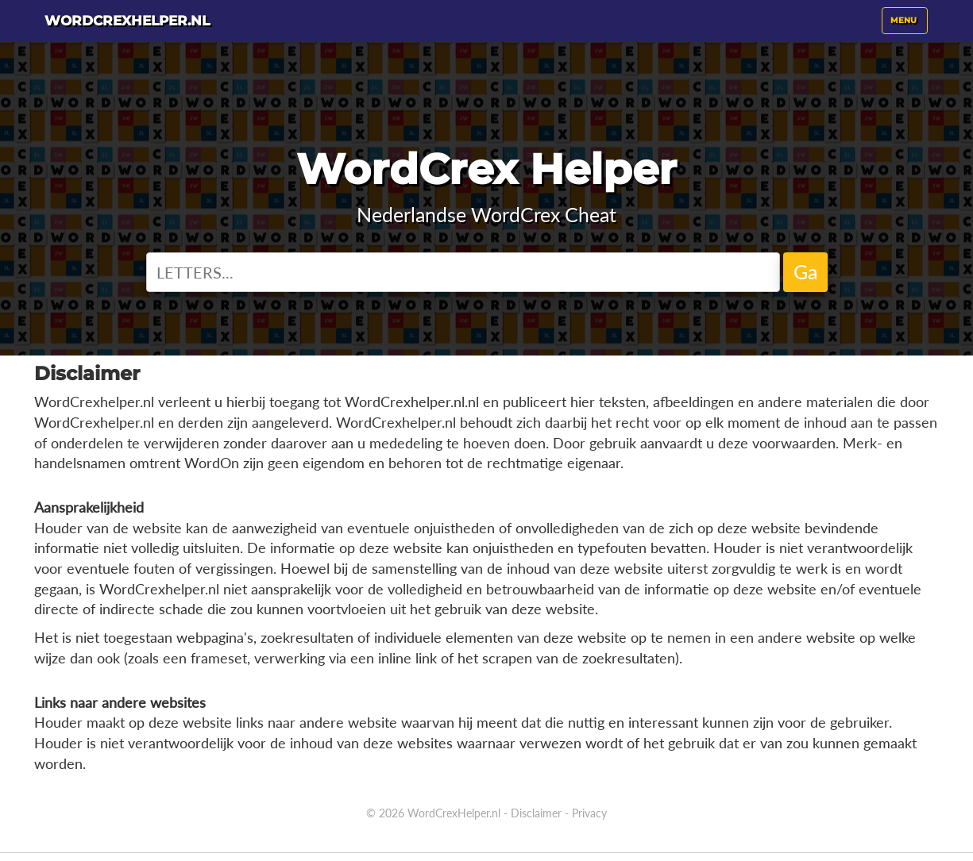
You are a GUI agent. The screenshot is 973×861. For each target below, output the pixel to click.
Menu (909, 31)
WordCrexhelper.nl (171, 27)
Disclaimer (536, 813)
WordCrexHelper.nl (453, 813)
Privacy (589, 813)
